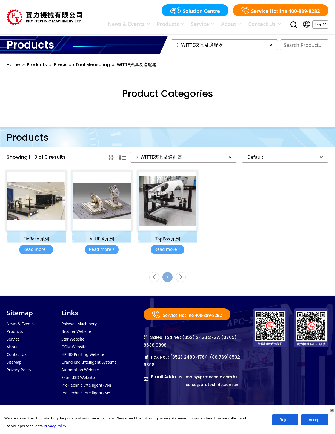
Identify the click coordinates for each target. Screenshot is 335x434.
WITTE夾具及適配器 (147, 67)
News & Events (170, 25)
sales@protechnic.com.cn (215, 390)
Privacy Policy (20, 378)
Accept (315, 419)
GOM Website (75, 354)
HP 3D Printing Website (85, 362)
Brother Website (78, 337)
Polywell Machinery (81, 329)
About (246, 25)
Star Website (74, 345)
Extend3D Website (80, 387)
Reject (285, 419)
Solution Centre (195, 10)
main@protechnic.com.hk (214, 382)
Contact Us (270, 25)
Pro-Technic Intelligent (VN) (89, 395)
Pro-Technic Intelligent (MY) (89, 403)
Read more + (36, 252)
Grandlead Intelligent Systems (92, 370)
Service (224, 25)
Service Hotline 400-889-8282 (280, 10)
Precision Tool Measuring (88, 67)
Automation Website (82, 378)
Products (200, 25)
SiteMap (15, 370)
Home (14, 67)
